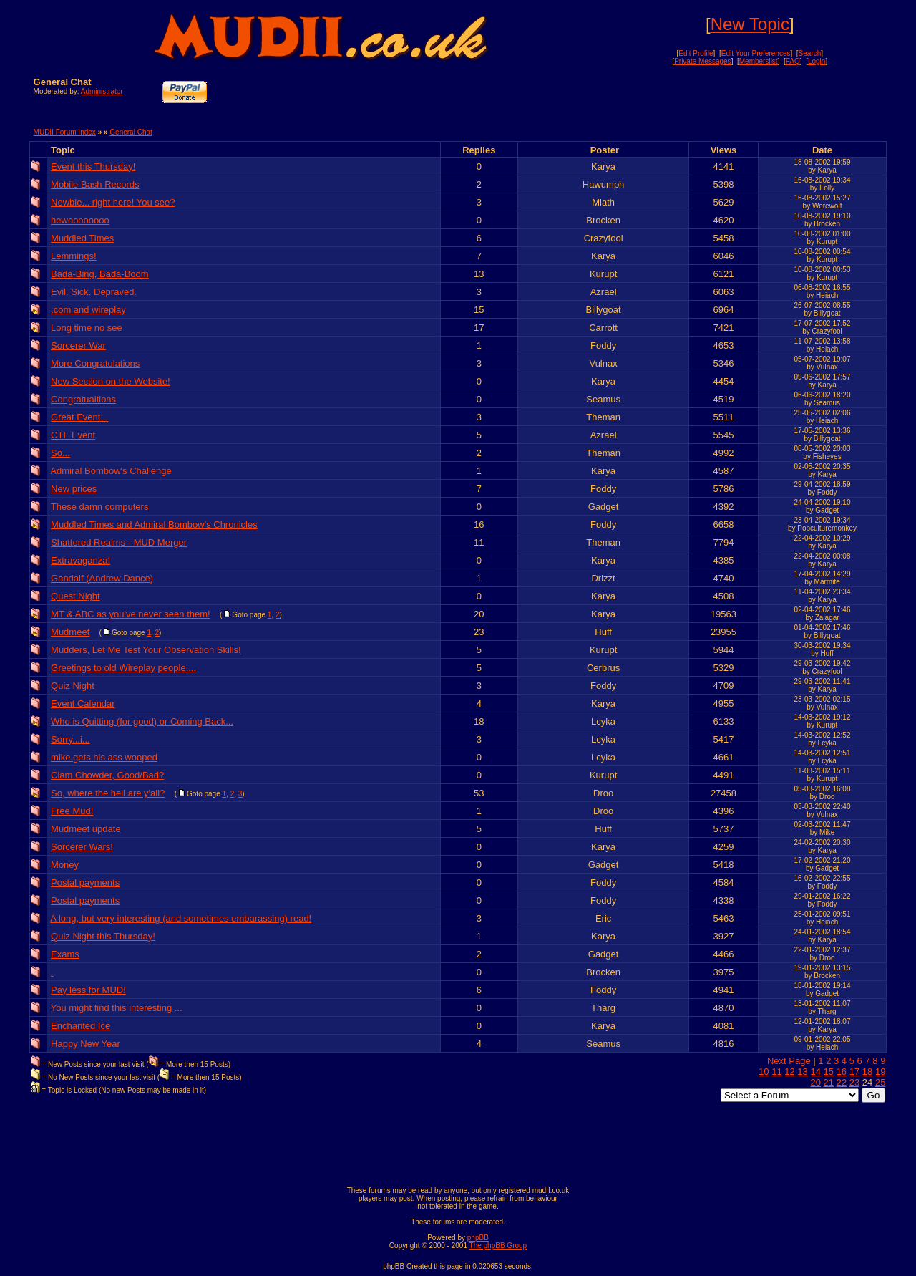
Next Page (789, 1060)
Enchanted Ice (80, 1025)
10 (764, 1071)
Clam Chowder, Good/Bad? (107, 775)
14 (815, 1071)
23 (854, 1082)
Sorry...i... (70, 739)
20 (815, 1082)
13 (802, 1071)
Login (816, 61)
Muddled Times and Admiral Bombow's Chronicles (154, 524)
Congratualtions (83, 399)
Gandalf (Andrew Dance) (102, 578)
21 (829, 1082)
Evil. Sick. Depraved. (94, 291)
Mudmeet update (86, 828)
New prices (74, 488)
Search (810, 53)
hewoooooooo (80, 220)
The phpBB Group (498, 1246)
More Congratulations (95, 363)
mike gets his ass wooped (104, 757)
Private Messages (702, 61)
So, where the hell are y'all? (108, 793)
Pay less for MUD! (88, 990)
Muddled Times (82, 238)
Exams (65, 954)
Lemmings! (74, 256)
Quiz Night (72, 685)
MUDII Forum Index (65, 132)
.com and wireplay (88, 309)
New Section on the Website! (110, 381)
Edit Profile (695, 53)
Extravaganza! (80, 560)
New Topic (750, 24)
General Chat (130, 132)
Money (65, 864)
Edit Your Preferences (756, 53)
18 (867, 1071)
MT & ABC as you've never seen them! (130, 614)
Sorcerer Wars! (82, 846)
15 (829, 1071)
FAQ (793, 61)
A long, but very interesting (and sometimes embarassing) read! (180, 918)
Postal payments (85, 882)
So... (60, 453)
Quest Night (75, 596)
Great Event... (79, 417)
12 (789, 1071)
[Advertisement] (714, 98)
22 (842, 1082)
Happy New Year (85, 1043)
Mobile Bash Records (95, 184)
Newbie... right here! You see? (113, 202)
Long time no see (86, 327)
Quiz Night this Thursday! (103, 936)
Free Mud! (72, 811)
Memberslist (758, 61)
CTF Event (73, 435)
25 (880, 1082)
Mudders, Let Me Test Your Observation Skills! (146, 649)
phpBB (478, 1238)
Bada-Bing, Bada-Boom (100, 274)
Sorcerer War (78, 345)
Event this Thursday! (93, 166)
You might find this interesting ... (116, 1007)
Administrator (102, 91)
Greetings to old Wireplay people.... (123, 667)
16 (842, 1071)
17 (854, 1071)
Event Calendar (83, 703)
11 (776, 1071)
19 (880, 1071)
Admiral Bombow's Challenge (110, 470)
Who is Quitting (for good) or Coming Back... (142, 721)
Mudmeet (70, 632)
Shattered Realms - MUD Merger (119, 542)
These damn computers (100, 506)
